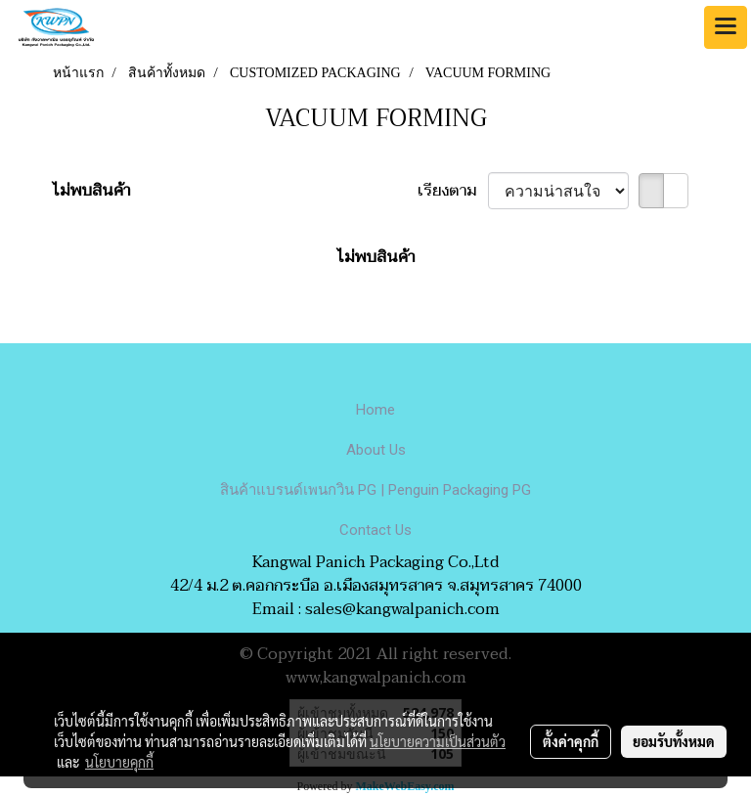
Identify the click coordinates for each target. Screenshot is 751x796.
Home (375, 410)
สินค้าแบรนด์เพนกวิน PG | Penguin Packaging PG (375, 490)
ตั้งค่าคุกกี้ (570, 741)
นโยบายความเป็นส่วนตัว (438, 741)
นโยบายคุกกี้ (119, 762)
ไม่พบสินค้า (91, 190)
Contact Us (375, 530)
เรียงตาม (453, 190)
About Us (376, 450)
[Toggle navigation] (725, 27)
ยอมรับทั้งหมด (674, 741)
